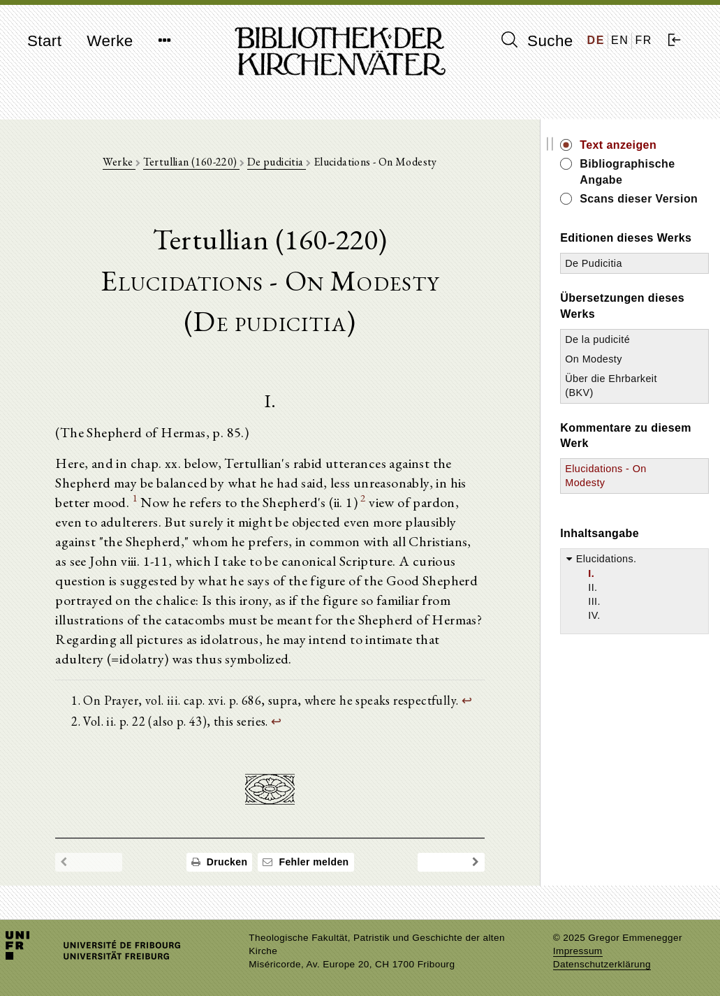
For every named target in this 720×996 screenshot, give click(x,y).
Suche (537, 40)
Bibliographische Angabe (627, 171)
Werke (110, 41)
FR (643, 40)
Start (44, 41)
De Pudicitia (593, 263)
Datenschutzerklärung (602, 964)
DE (596, 40)
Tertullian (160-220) (191, 161)
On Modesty (593, 359)
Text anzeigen (618, 145)
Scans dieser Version (639, 199)
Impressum (578, 951)
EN (620, 40)
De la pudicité (597, 339)
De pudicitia (276, 161)
